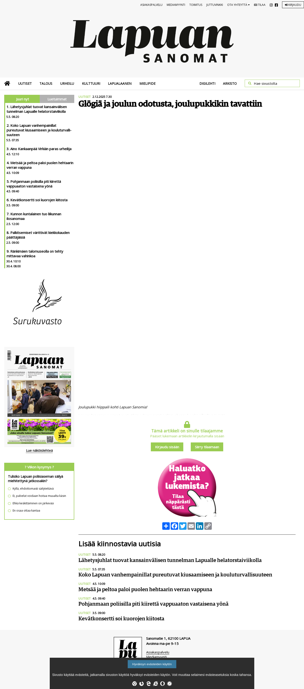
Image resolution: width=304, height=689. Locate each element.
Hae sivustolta (265, 83)
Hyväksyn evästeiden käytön (152, 664)
